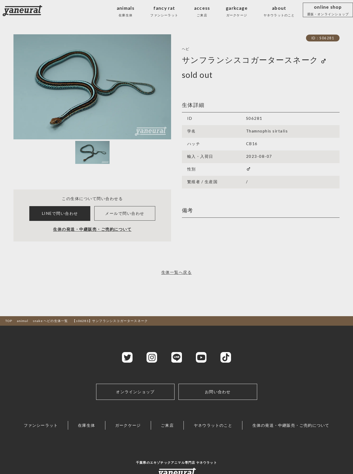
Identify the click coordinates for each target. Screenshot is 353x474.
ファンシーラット (41, 425)
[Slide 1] (92, 152)
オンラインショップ (135, 391)
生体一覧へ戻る (176, 272)
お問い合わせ (217, 391)
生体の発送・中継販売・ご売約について (92, 229)
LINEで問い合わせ (60, 213)
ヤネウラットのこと (213, 425)
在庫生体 (86, 425)
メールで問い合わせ (124, 213)
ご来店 (167, 425)
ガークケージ (128, 425)
